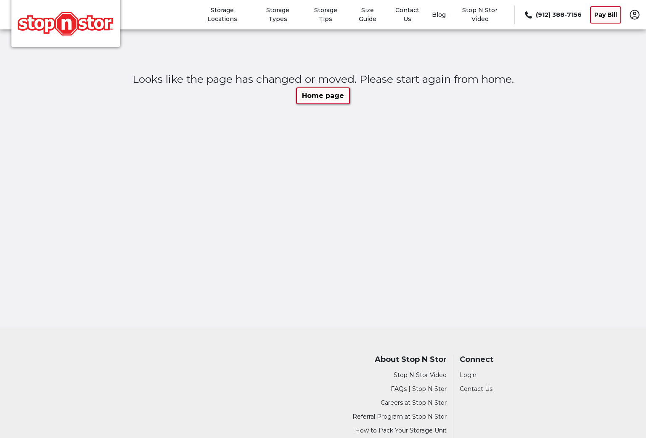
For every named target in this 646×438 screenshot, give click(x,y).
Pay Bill (605, 14)
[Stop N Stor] (65, 26)
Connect (476, 359)
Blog (439, 14)
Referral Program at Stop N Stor (399, 416)
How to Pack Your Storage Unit (401, 430)
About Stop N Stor (411, 359)
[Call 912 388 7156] (552, 15)
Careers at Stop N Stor (414, 402)
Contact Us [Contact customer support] (476, 389)
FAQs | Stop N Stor (419, 389)
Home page (323, 96)
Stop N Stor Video (420, 375)
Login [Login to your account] (468, 375)
